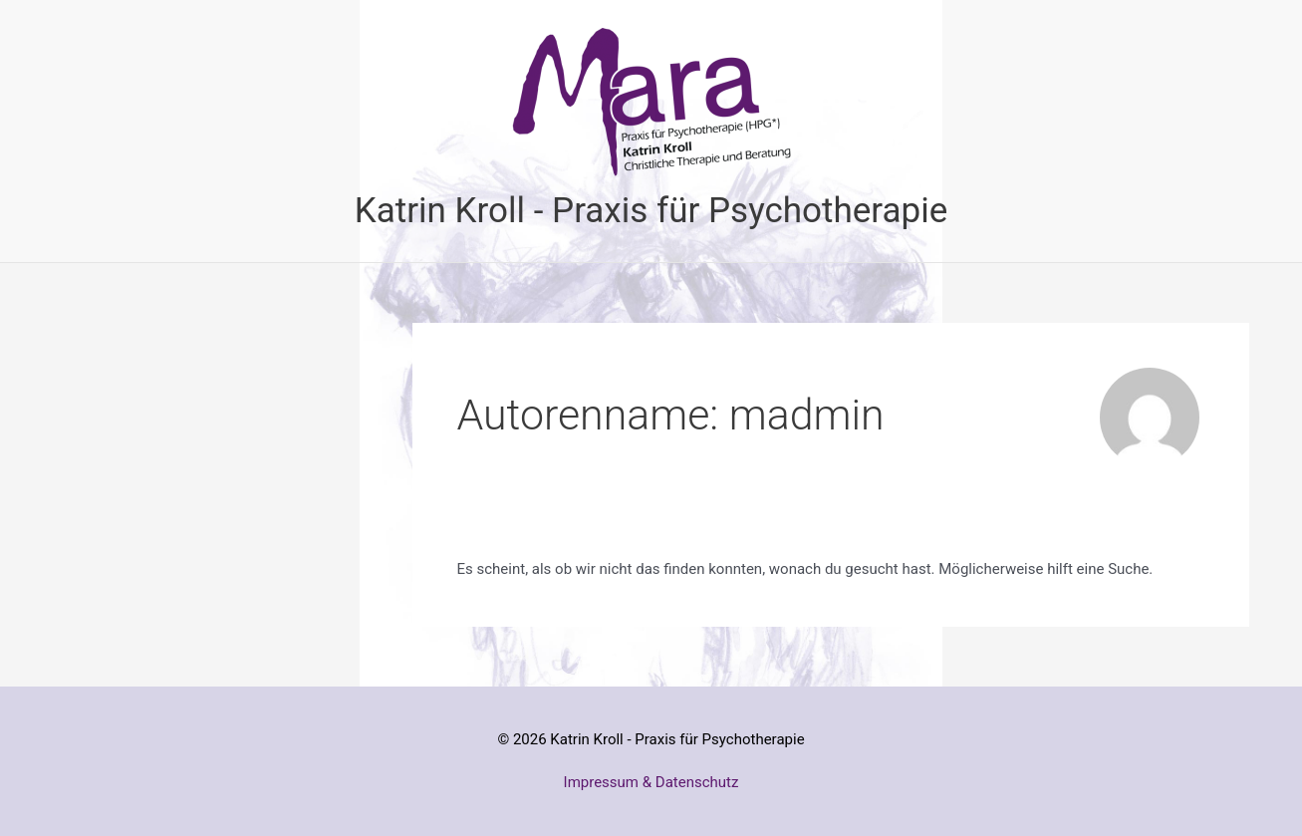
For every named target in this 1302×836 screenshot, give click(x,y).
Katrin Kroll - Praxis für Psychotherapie (651, 210)
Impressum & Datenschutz (651, 782)
